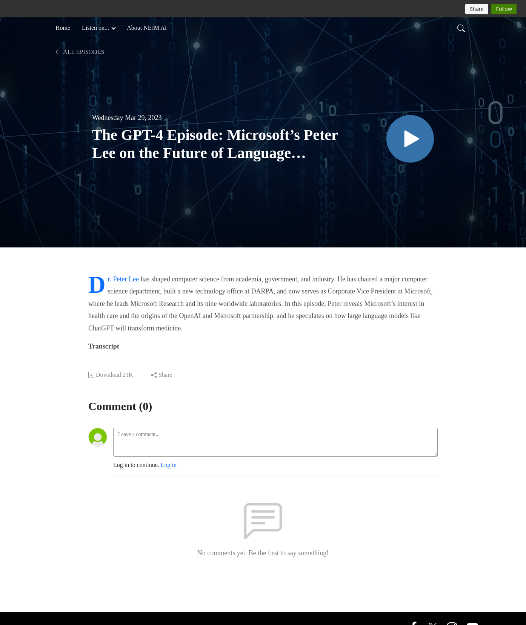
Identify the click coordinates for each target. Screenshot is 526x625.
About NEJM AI (147, 28)
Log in (169, 465)
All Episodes (79, 52)
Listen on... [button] (96, 28)
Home (62, 28)
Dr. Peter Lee (123, 279)
